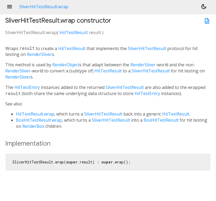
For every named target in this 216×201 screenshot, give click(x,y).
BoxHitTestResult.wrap (39, 120)
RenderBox (33, 126)
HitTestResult (73, 32)
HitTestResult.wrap (35, 114)
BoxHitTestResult (161, 120)
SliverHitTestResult (147, 48)
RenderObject (65, 65)
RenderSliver (39, 54)
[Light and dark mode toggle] (204, 6)
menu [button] (9, 6)
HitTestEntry (27, 87)
